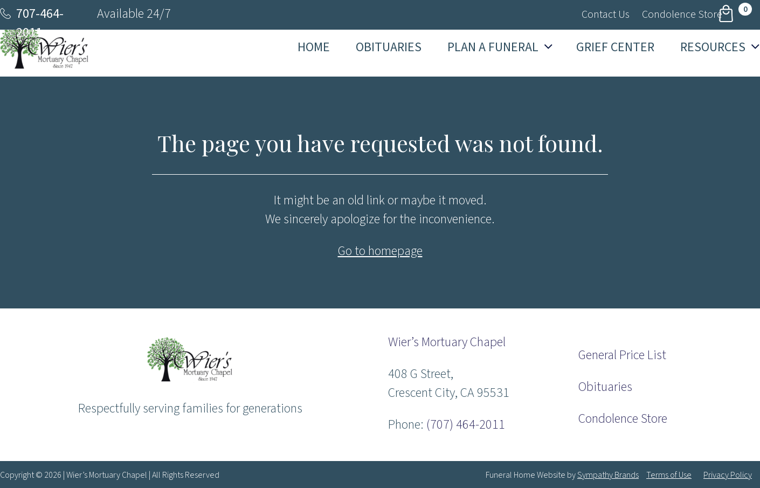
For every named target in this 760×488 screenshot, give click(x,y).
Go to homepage (380, 251)
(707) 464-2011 (465, 424)
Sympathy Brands (608, 475)
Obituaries (605, 386)
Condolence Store (622, 418)
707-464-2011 (40, 23)
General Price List (622, 355)
